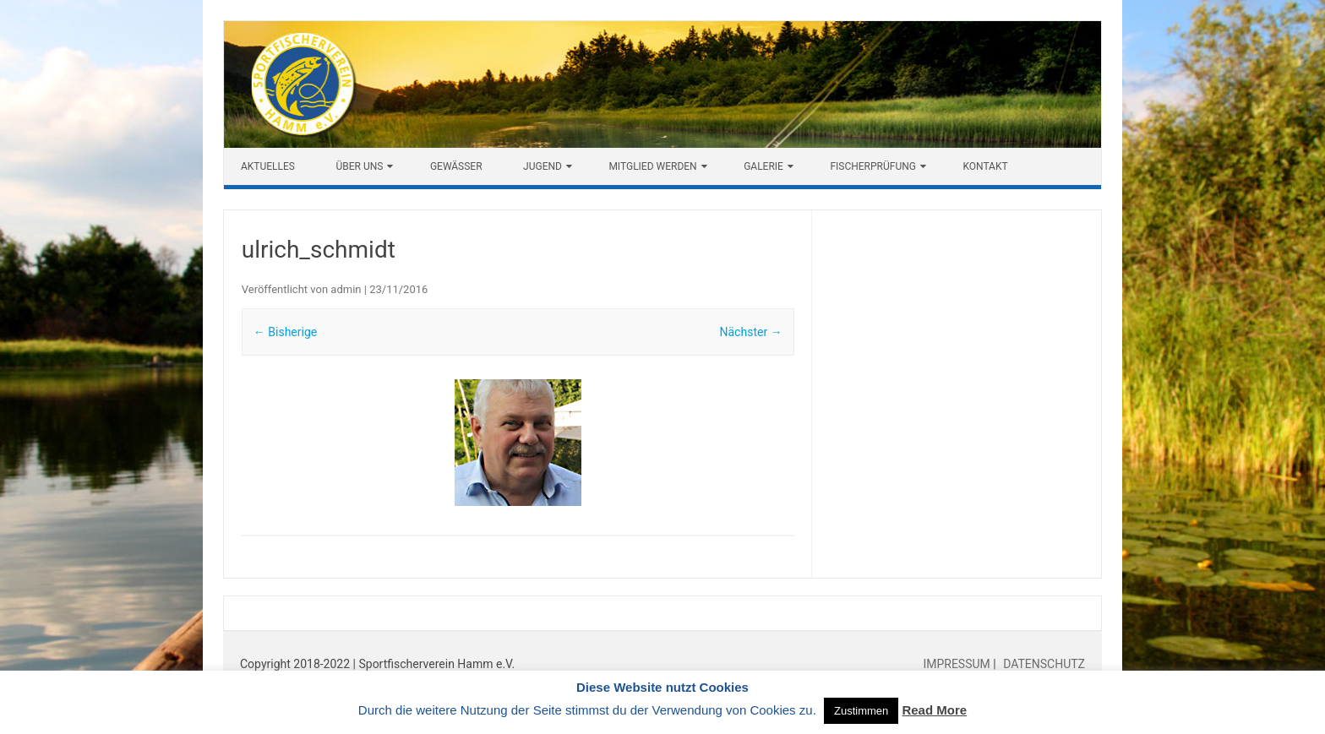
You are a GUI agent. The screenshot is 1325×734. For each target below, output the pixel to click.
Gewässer (456, 166)
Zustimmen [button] (861, 710)
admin (345, 289)
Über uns (359, 166)
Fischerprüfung (873, 166)
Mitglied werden (652, 166)
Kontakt (984, 166)
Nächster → (751, 332)
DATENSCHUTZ (1043, 664)
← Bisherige (285, 332)
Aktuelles (268, 166)
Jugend (542, 166)
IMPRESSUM (958, 664)
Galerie (763, 166)
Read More (934, 710)
